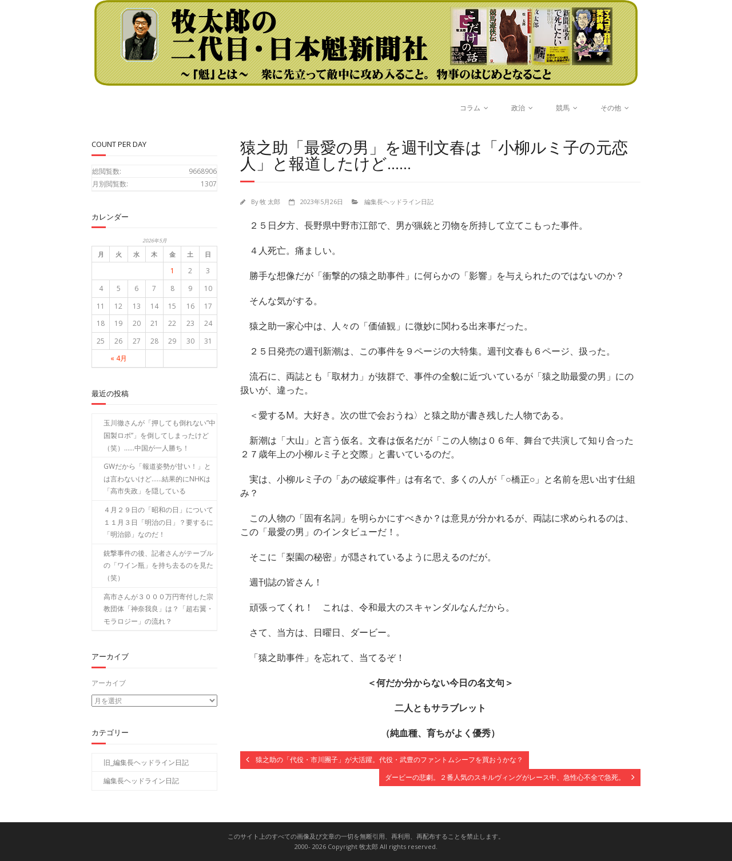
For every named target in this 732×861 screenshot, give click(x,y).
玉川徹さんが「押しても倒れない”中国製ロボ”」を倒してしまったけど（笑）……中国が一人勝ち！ (160, 435)
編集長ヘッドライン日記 (398, 201)
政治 (518, 108)
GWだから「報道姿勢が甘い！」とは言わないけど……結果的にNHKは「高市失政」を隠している (157, 478)
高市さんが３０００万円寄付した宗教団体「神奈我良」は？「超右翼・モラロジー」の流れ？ (158, 609)
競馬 (563, 108)
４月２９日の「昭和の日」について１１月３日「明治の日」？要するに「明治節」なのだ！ (158, 522)
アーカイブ (109, 683)
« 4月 (118, 358)
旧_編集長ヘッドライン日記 (146, 762)
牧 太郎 (270, 201)
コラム (470, 108)
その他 (610, 108)
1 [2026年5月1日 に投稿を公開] (172, 271)
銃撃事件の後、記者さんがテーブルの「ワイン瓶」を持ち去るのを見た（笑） (158, 565)
